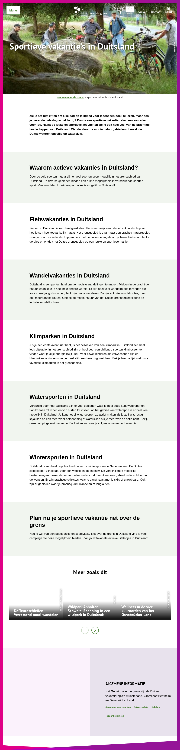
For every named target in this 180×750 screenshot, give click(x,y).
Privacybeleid (141, 707)
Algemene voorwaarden (118, 707)
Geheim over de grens (70, 97)
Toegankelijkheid (114, 715)
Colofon (156, 707)
